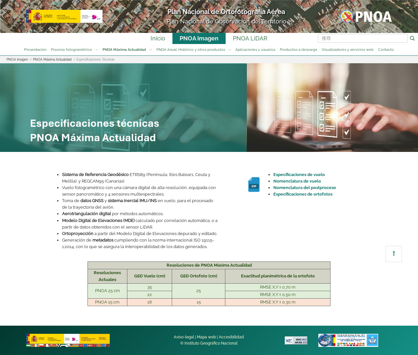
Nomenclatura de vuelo (297, 181)
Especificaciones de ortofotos (302, 194)
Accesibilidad (231, 337)
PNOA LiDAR (250, 38)
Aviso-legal (184, 337)
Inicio (158, 38)
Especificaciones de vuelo (299, 174)
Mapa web (206, 337)
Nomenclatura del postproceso (304, 187)
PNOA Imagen (199, 38)
